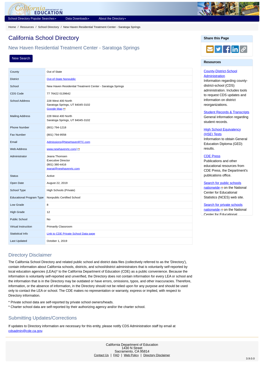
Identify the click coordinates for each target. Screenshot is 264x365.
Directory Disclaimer (156, 355)
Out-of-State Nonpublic (61, 78)
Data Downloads (77, 18)
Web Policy (131, 355)
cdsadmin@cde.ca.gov (25, 331)
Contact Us (101, 355)
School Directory (48, 27)
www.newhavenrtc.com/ (62, 149)
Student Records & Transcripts (226, 112)
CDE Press (212, 156)
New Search (21, 58)
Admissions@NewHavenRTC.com (68, 141)
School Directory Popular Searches (32, 18)
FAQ (116, 355)
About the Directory (112, 18)
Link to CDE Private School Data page (71, 233)
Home (12, 27)
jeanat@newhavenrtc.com (63, 168)
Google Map (54, 108)
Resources (27, 27)
